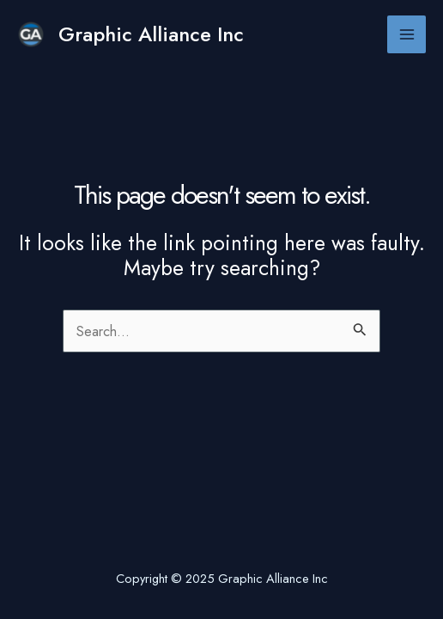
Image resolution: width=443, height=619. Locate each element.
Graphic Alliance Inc (151, 34)
